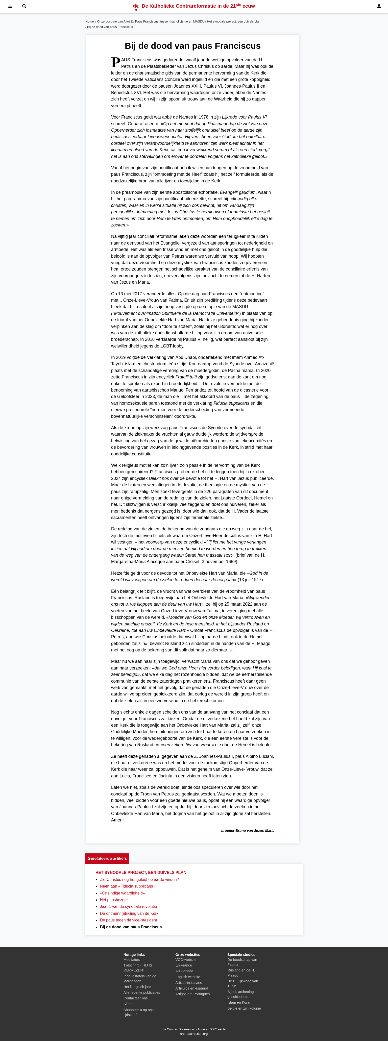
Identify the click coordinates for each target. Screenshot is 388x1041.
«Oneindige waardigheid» (122, 893)
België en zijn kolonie (244, 1008)
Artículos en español (191, 988)
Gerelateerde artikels (107, 858)
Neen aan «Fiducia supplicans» (127, 886)
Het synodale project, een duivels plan (233, 21)
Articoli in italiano (188, 983)
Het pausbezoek (114, 900)
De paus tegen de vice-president (128, 920)
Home (89, 21)
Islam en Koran (239, 1002)
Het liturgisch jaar (137, 987)
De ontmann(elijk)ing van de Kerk (129, 913)
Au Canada (184, 971)
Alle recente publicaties (141, 992)
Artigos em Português (192, 994)
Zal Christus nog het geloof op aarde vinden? (139, 879)
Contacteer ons (135, 998)
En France (183, 965)
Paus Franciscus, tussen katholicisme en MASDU (170, 21)
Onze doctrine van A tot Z (115, 21)
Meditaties (131, 960)
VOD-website (185, 960)
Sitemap (130, 1004)
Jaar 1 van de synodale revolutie (128, 906)
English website (187, 977)
